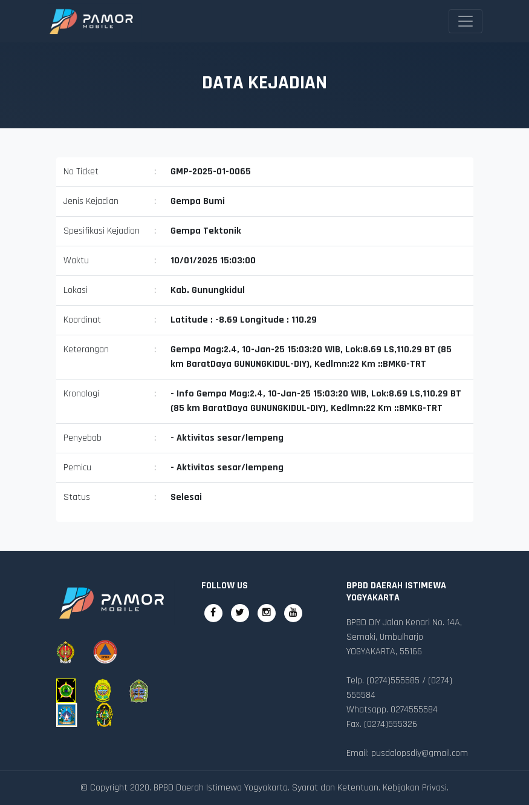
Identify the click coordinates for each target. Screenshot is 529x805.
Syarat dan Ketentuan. (336, 787)
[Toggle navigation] (465, 21)
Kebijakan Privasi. (416, 787)
